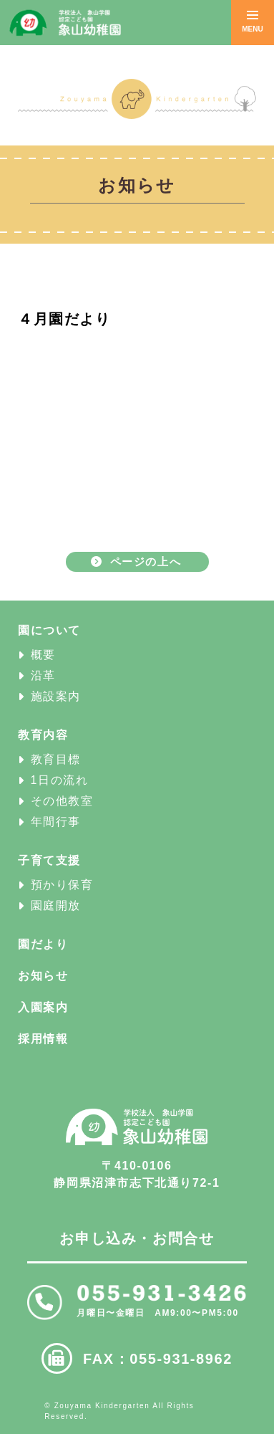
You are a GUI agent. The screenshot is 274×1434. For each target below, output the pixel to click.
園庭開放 (56, 905)
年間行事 (56, 822)
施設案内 (56, 696)
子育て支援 (49, 860)
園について (49, 630)
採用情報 (43, 1039)
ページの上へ (146, 561)
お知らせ (43, 976)
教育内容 (43, 735)
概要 (43, 655)
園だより (43, 944)
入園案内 (43, 1007)
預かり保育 (62, 885)
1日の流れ (60, 780)
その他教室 (62, 801)
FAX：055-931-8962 (158, 1359)
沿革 (43, 675)
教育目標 (56, 759)
